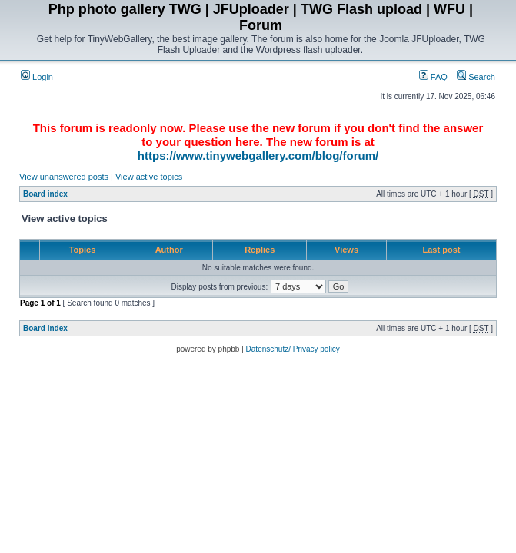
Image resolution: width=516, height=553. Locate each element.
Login (37, 76)
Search (476, 76)
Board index (45, 194)
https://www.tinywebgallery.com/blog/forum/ (258, 155)
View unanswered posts (63, 176)
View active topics (148, 176)
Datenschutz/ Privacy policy (293, 349)
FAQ (433, 76)
